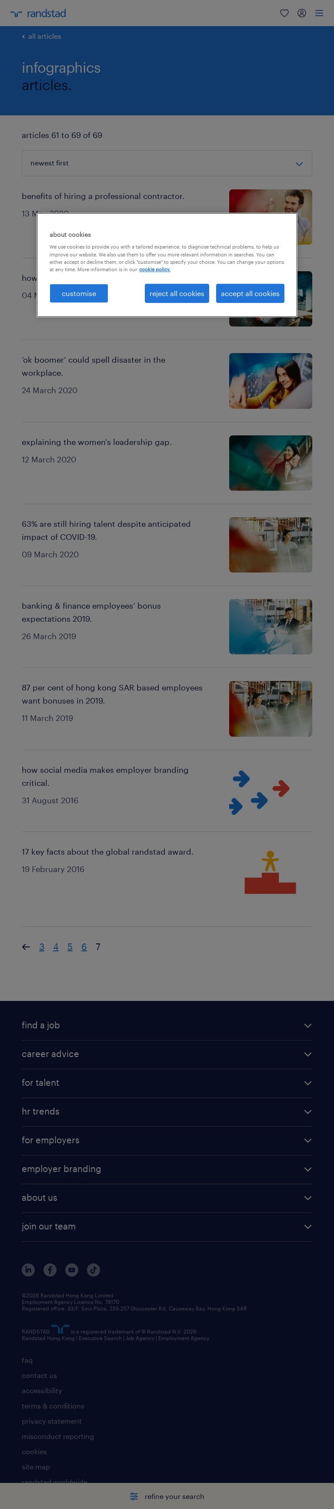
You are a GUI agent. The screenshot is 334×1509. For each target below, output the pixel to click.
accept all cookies (250, 293)
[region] (167, 265)
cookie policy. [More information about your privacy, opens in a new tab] (154, 269)
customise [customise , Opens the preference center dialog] (79, 293)
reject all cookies (177, 293)
